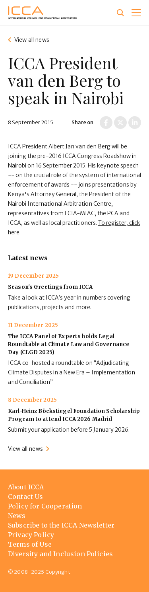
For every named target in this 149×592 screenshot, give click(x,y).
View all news (31, 39)
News (17, 516)
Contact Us (25, 496)
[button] (136, 12)
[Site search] (120, 12)
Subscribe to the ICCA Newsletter (61, 525)
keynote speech (117, 165)
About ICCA (26, 487)
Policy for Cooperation (45, 506)
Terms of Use (30, 544)
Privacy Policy (31, 535)
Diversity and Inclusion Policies (60, 554)
